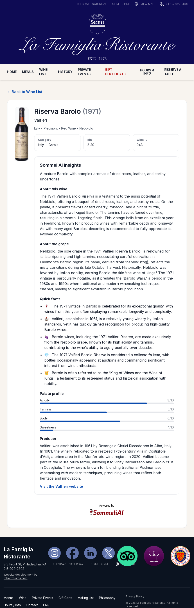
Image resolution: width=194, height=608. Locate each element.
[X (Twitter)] (108, 543)
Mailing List (86, 588)
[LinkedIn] (90, 543)
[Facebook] (72, 543)
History (65, 63)
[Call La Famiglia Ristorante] (174, 4)
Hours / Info (12, 596)
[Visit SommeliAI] (106, 503)
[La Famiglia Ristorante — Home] (97, 31)
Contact (32, 596)
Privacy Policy (135, 587)
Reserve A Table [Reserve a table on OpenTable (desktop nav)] (172, 63)
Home (12, 63)
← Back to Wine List (24, 82)
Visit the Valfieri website (61, 477)
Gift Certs (65, 588)
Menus (28, 63)
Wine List (43, 63)
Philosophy (107, 588)
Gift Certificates (116, 63)
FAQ (46, 596)
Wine (23, 588)
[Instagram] (54, 543)
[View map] (144, 4)
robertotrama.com (15, 569)
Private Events (84, 63)
